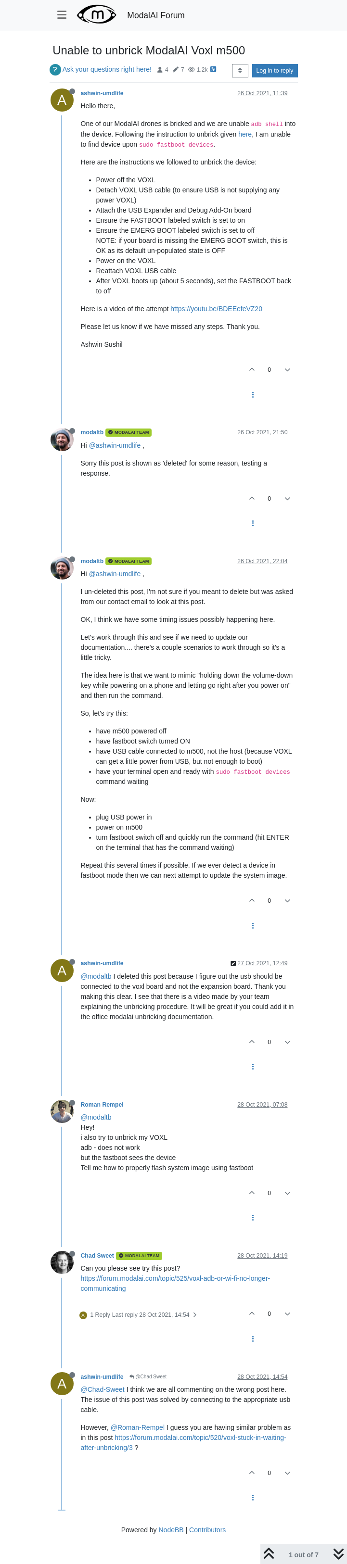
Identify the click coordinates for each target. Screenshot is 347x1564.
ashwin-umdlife (102, 93)
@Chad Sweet (148, 1376)
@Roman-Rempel (138, 1427)
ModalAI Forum (156, 15)
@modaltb (96, 976)
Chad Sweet (97, 1255)
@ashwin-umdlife (115, 445)
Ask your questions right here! (107, 69)
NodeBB (170, 1530)
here (245, 134)
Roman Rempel (102, 1104)
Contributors (207, 1530)
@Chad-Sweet (103, 1389)
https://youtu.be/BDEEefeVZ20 (216, 309)
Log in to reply (275, 70)
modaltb (92, 432)
